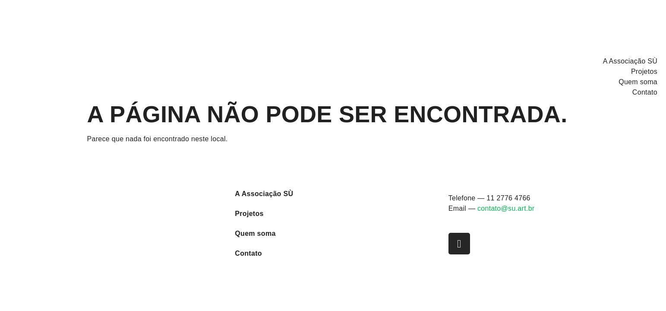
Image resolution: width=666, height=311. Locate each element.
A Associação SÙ (630, 61)
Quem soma (638, 82)
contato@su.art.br (506, 208)
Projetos (644, 71)
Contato (644, 92)
